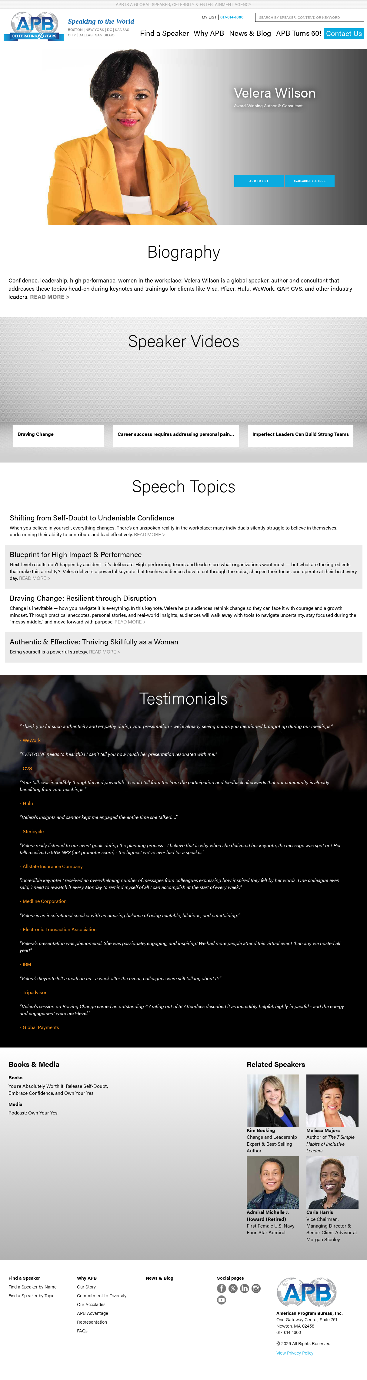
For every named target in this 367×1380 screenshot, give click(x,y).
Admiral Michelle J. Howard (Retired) (268, 1215)
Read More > (50, 296)
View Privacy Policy (294, 1352)
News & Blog (250, 33)
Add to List (259, 181)
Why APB (209, 33)
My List (209, 17)
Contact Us (344, 33)
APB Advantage (92, 1313)
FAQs (82, 1330)
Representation (92, 1321)
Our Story (86, 1286)
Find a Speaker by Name (32, 1286)
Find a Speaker (164, 33)
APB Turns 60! (298, 33)
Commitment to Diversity (101, 1295)
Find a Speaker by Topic (31, 1295)
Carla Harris (319, 1211)
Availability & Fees (309, 181)
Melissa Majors (323, 1130)
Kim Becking (261, 1130)
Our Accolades (91, 1304)
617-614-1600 (232, 17)
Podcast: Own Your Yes (33, 1112)
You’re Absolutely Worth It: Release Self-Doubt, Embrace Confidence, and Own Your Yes (58, 1089)
